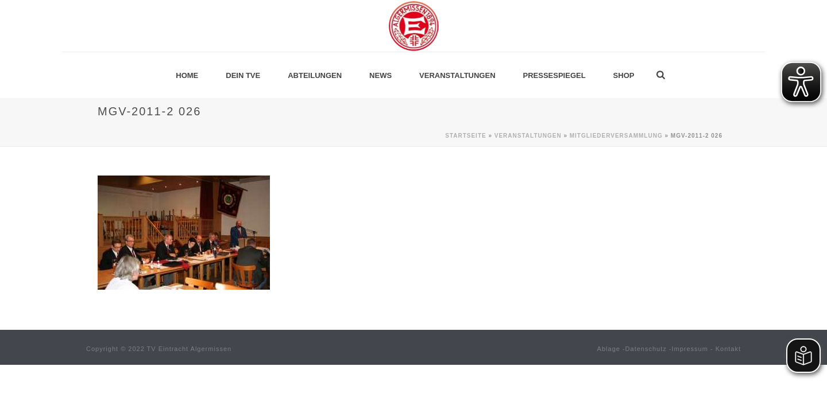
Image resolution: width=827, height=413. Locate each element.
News (380, 75)
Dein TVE (243, 75)
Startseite (465, 136)
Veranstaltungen (457, 75)
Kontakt (728, 348)
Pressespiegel (554, 75)
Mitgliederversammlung (616, 136)
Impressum (690, 348)
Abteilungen (315, 75)
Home (187, 75)
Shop (624, 75)
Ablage (608, 348)
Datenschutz (646, 348)
